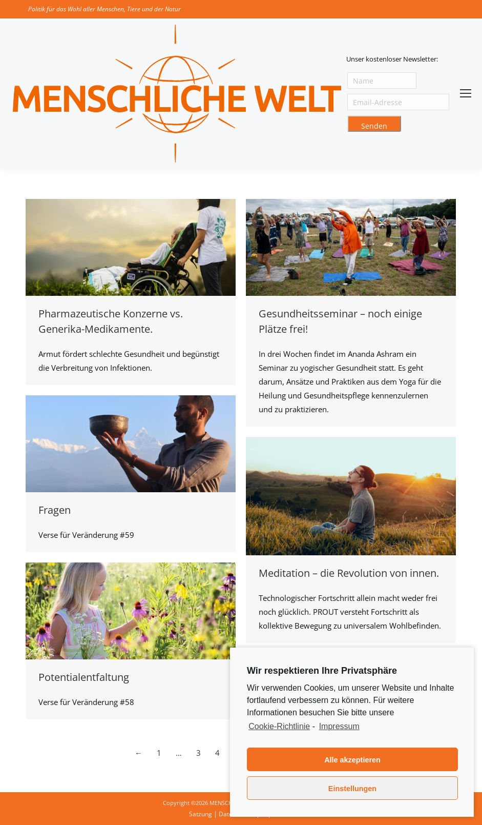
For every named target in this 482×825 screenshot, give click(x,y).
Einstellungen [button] (352, 788)
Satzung (200, 814)
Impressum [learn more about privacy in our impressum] (339, 726)
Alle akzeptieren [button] (352, 760)
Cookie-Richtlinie (279, 726)
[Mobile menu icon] (465, 93)
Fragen (54, 510)
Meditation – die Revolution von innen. (349, 573)
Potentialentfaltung (83, 677)
